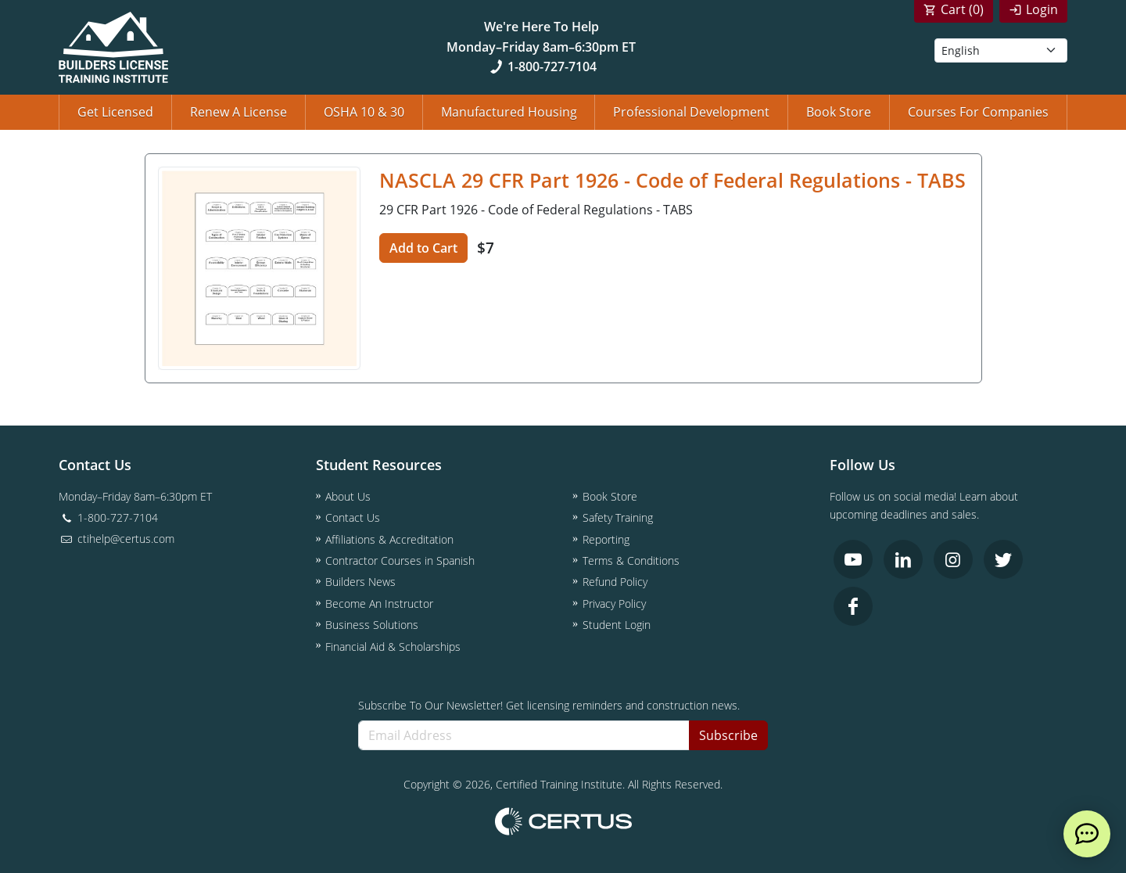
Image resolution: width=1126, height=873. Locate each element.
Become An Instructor (379, 603)
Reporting (606, 539)
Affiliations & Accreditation (389, 539)
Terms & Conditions (631, 560)
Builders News (360, 581)
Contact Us (352, 517)
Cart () (962, 9)
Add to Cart (423, 248)
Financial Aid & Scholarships (393, 646)
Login (1042, 9)
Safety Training (618, 517)
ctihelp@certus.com (116, 538)
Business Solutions (371, 624)
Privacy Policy (614, 603)
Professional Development (691, 111)
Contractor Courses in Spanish (400, 560)
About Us (348, 496)
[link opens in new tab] (853, 559)
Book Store (838, 111)
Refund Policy (615, 581)
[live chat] (1086, 833)
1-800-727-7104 (541, 66)
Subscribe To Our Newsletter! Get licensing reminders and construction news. (549, 705)
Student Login (617, 624)
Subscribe (728, 735)
